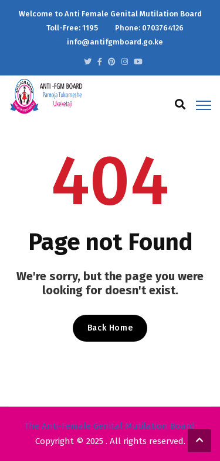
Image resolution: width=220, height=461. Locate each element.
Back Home (110, 328)
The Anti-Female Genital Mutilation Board (109, 426)
